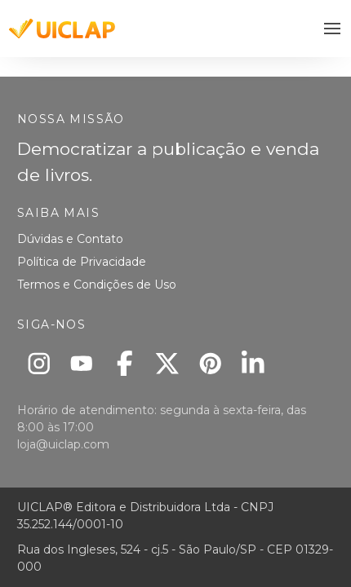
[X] (167, 363)
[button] (332, 29)
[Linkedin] (253, 363)
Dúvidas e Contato (70, 239)
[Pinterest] (210, 363)
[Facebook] (124, 363)
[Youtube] (82, 363)
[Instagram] (38, 363)
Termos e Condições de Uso (96, 284)
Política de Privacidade (81, 261)
